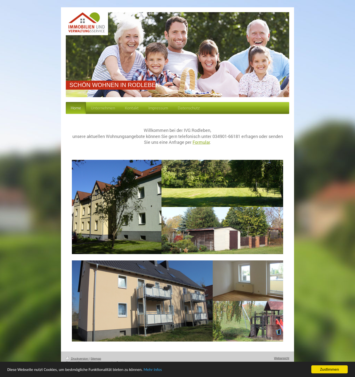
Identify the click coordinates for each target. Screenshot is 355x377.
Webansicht (281, 358)
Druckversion (77, 358)
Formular (201, 142)
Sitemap (95, 358)
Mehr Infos (153, 369)
